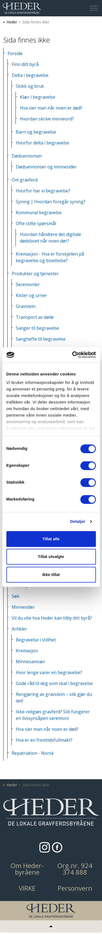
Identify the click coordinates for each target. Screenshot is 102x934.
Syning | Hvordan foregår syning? (50, 202)
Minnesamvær (30, 662)
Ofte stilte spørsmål (36, 223)
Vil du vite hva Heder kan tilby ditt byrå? (52, 618)
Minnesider (23, 607)
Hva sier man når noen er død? (51, 108)
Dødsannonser (27, 156)
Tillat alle (51, 538)
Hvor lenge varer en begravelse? (49, 672)
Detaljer (77, 521)
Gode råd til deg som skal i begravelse (54, 683)
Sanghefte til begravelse (41, 339)
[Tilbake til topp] (51, 926)
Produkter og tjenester (35, 274)
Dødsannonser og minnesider (46, 167)
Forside (15, 53)
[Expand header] (94, 8)
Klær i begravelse (37, 97)
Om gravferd (25, 180)
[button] (51, 812)
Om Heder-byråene (27, 868)
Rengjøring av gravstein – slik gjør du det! (54, 697)
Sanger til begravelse (37, 328)
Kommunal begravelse (38, 213)
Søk (15, 596)
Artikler (19, 629)
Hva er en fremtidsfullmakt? (44, 740)
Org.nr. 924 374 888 (74, 868)
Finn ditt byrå (25, 64)
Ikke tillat (51, 574)
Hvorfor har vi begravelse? (43, 191)
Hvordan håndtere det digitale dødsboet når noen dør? (50, 237)
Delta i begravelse (30, 75)
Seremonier (28, 284)
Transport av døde (35, 317)
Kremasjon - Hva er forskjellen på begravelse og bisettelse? (50, 257)
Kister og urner (31, 295)
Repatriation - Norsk (33, 753)
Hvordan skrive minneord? (47, 119)
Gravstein (25, 306)
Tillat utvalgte (51, 556)
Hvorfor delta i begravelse (42, 143)
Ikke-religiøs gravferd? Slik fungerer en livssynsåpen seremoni (53, 715)
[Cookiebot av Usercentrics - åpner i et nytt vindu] (73, 354)
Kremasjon (27, 651)
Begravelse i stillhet (36, 640)
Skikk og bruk (30, 86)
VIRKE (27, 888)
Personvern (75, 888)
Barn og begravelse (36, 132)
